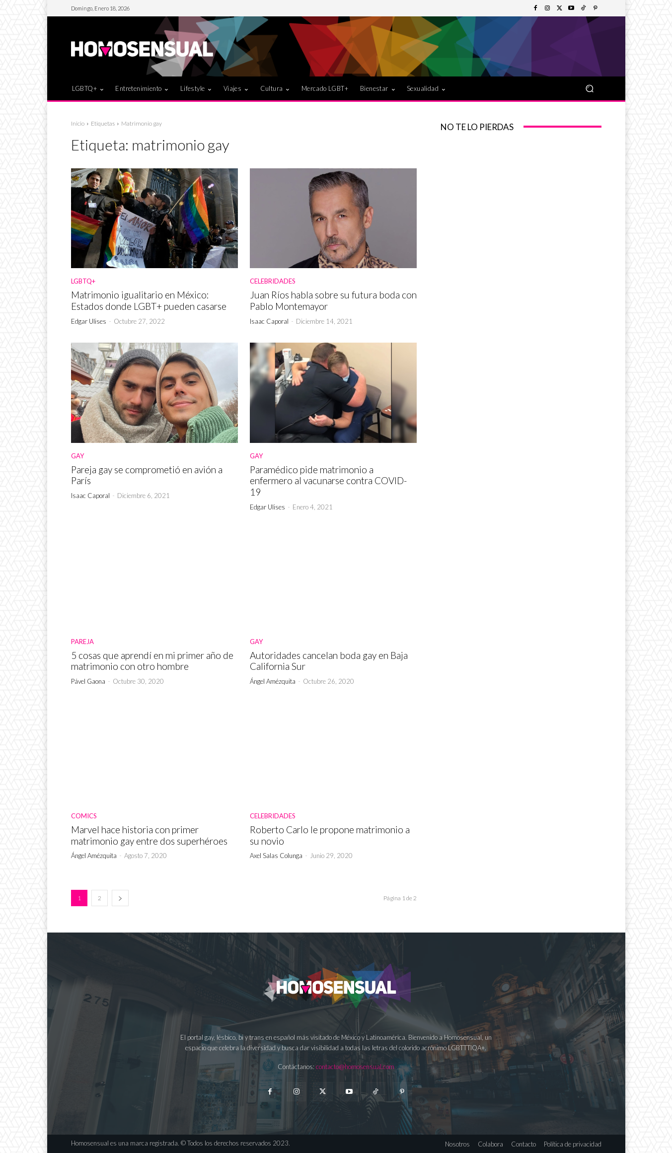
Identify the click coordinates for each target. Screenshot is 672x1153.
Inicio (77, 123)
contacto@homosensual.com (355, 1067)
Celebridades (273, 281)
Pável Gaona (88, 681)
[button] (589, 88)
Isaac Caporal (269, 321)
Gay (77, 456)
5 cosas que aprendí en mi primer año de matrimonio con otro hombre (152, 660)
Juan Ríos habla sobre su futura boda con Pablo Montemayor (333, 300)
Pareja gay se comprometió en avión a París (147, 475)
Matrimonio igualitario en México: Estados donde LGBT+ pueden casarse (148, 300)
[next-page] (120, 898)
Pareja (82, 642)
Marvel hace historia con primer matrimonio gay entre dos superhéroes (149, 835)
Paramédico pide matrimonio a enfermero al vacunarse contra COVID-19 (328, 481)
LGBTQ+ (83, 281)
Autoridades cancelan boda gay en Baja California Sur (329, 660)
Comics (84, 816)
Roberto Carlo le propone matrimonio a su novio (330, 835)
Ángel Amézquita (273, 681)
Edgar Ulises (88, 321)
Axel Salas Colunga (276, 856)
